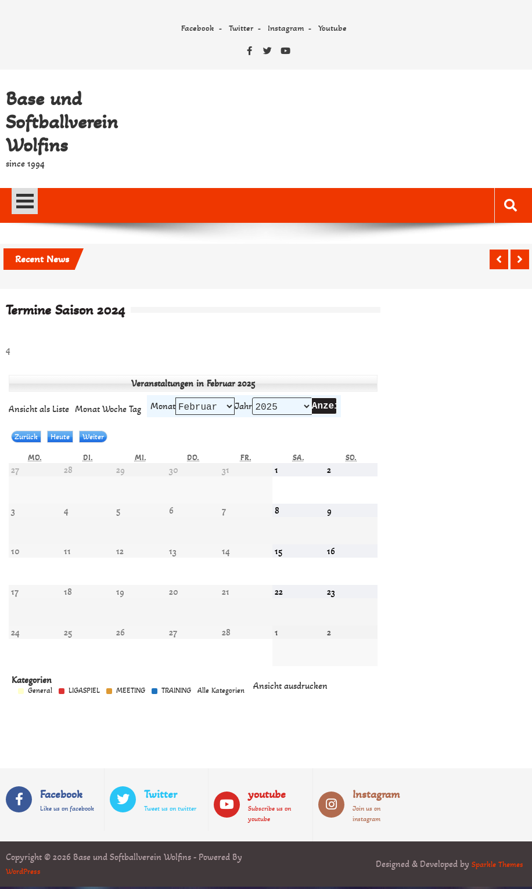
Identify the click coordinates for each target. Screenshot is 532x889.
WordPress (25, 873)
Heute (60, 439)
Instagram (286, 28)
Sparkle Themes (494, 866)
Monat (162, 407)
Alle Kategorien (221, 693)
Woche (114, 409)
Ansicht (290, 687)
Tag (135, 409)
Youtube (332, 28)
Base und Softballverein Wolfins (62, 122)
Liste (39, 409)
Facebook (197, 28)
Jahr (243, 407)
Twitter (241, 28)
